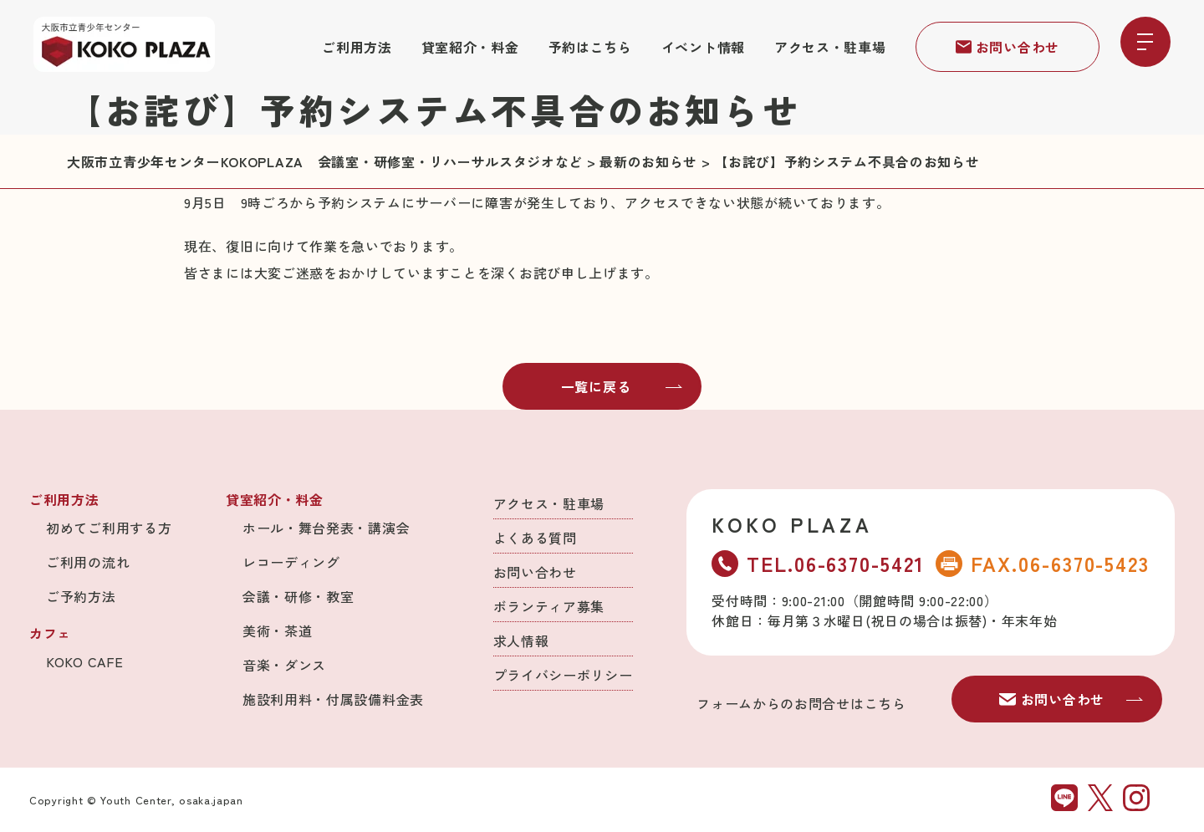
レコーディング (291, 562)
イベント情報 (703, 47)
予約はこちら (590, 47)
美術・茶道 (277, 630)
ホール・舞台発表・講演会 (326, 528)
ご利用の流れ (88, 562)
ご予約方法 (81, 596)
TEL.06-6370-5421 (818, 563)
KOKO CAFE (84, 661)
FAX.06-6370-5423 (1043, 563)
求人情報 (521, 640)
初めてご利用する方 (108, 528)
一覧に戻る (622, 386)
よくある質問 (535, 538)
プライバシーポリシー (563, 675)
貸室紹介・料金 (470, 47)
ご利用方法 (357, 47)
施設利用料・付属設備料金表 (333, 699)
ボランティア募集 (549, 606)
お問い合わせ (1007, 47)
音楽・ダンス (284, 665)
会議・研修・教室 (298, 596)
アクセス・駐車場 (830, 47)
